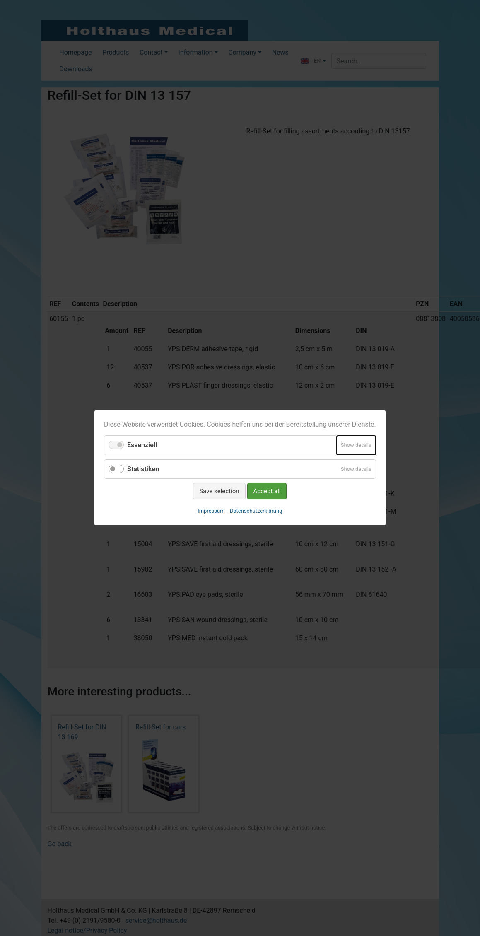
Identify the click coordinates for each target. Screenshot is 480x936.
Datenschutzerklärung (256, 511)
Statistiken (143, 469)
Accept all (267, 491)
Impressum (211, 511)
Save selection (219, 491)
